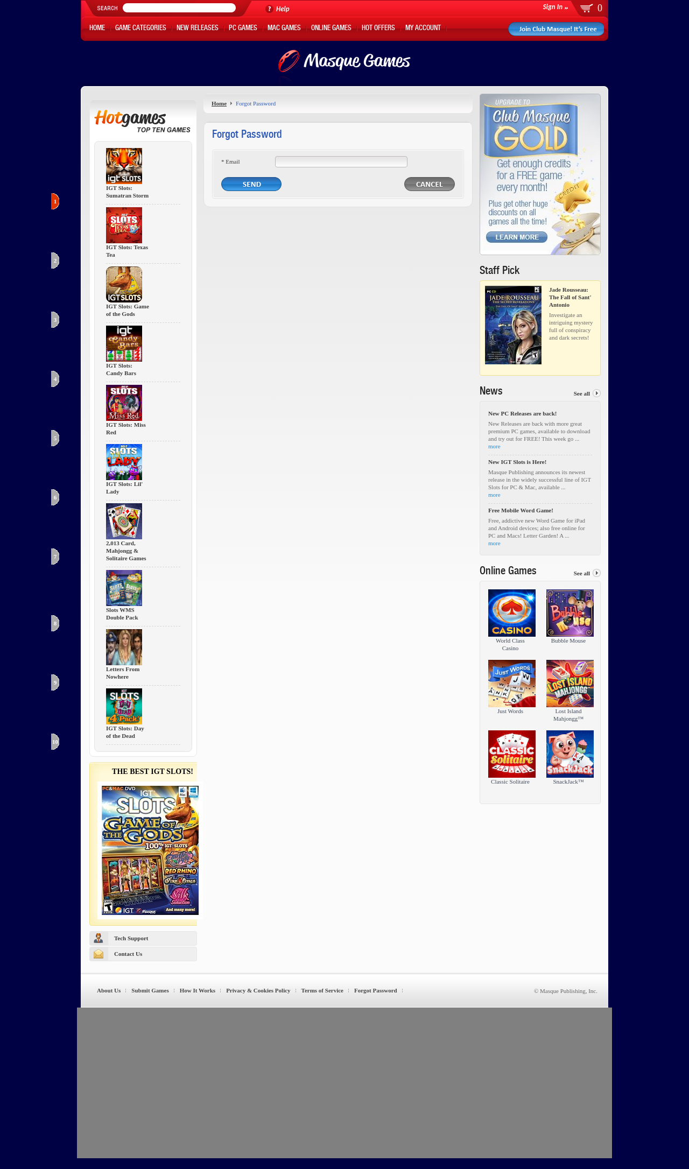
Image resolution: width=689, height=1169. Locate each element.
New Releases (198, 28)
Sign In (553, 7)
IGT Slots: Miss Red (126, 428)
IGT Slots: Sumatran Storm (127, 192)
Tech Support (131, 938)
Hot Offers (378, 28)
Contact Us (128, 953)
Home (97, 28)
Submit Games (149, 990)
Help (283, 9)
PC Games (243, 28)
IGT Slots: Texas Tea (127, 251)
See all (582, 393)
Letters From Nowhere (122, 673)
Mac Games (284, 28)
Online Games (331, 28)
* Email (230, 161)
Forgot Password (375, 990)
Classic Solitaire (510, 781)
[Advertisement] (344, 1083)
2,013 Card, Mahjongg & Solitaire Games (126, 551)
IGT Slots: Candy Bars (121, 369)
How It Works (197, 990)
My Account (423, 28)
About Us (109, 990)
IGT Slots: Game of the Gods (127, 310)
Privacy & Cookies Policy (258, 990)
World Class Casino (510, 644)
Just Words (510, 711)
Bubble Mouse (568, 640)
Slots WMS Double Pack (122, 614)
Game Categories (140, 28)
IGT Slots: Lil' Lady (124, 488)
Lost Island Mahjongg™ (568, 715)
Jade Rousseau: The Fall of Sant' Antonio (570, 297)
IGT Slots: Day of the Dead (125, 732)
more (494, 446)
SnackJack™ (568, 781)
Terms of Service (322, 990)
